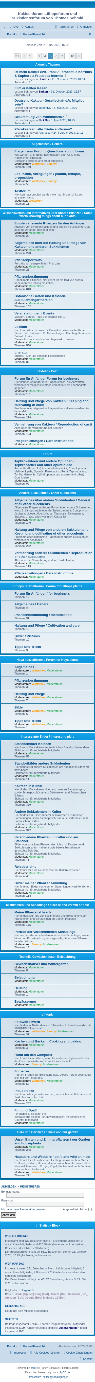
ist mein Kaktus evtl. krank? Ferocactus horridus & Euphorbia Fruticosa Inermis (53, 74)
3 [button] (39, 56)
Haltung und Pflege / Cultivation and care (47, 625)
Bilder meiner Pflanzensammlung (40, 883)
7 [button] (62, 56)
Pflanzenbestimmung (31, 276)
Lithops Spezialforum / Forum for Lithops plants (47, 586)
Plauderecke (24, 1091)
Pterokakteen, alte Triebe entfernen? (43, 129)
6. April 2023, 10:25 (63, 120)
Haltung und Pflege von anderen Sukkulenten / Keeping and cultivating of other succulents (51, 531)
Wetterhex (38, 163)
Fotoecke (21, 1071)
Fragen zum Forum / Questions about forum (49, 151)
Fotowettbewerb (27, 1022)
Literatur (21, 352)
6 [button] (56, 56)
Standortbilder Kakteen (32, 744)
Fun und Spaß (25, 1110)
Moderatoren (36, 232)
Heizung (20, 988)
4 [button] (45, 56)
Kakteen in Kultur (28, 786)
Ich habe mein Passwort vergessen (23, 1209)
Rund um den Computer (33, 1055)
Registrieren (30, 1186)
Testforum (22, 191)
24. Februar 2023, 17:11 (68, 132)
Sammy (52, 163)
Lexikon (20, 327)
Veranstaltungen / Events (34, 313)
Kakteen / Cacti (47, 371)
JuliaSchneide (68, 1327)
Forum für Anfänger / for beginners (42, 593)
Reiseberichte (25, 867)
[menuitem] (13, 27)
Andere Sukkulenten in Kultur (37, 811)
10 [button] (72, 56)
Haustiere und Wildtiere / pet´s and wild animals (52, 1157)
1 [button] (30, 56)
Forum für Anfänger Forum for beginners (46, 378)
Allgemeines (24, 667)
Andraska (44, 132)
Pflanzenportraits (28, 260)
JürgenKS (45, 107)
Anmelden (8, 1186)
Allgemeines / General (47, 144)
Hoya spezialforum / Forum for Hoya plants (47, 660)
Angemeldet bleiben (77, 1209)
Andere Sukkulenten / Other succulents (47, 493)
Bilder (19, 707)
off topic (47, 1014)
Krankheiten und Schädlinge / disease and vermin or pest (47, 905)
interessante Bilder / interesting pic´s (47, 736)
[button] (17, 56)
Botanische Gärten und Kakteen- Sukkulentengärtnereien (40, 298)
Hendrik (44, 79)
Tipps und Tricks (27, 647)
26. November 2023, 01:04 (68, 79)
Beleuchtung (24, 977)
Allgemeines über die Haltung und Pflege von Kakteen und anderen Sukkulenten (50, 245)
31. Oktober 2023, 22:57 (66, 91)
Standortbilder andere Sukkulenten (42, 763)
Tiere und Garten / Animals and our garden (47, 1132)
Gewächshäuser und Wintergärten (41, 964)
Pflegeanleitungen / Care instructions (43, 441)
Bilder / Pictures (27, 636)
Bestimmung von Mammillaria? (39, 117)
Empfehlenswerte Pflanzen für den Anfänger (49, 223)
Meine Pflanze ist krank (32, 912)
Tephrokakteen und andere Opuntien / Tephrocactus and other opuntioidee (44, 463)
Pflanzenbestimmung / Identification (43, 615)
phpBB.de (64, 1372)
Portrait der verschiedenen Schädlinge (44, 932)
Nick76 (43, 120)
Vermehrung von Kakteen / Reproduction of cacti (53, 424)
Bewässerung (25, 1001)
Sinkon (43, 91)
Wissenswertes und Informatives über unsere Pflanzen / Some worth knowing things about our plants (47, 214)
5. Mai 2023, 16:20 (65, 107)
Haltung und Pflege (29, 694)
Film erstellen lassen (30, 88)
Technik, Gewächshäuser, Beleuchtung (48, 957)
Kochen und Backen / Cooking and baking (47, 1041)
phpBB (34, 1368)
